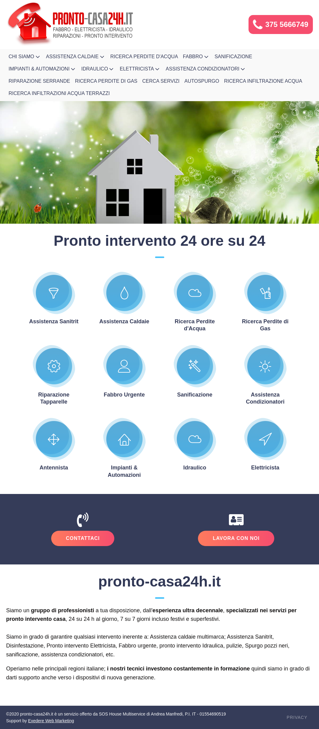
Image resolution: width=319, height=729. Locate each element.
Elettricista (140, 69)
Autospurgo (201, 81)
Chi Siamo (25, 56)
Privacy (297, 717)
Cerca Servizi (161, 81)
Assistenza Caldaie (75, 56)
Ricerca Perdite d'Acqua (144, 56)
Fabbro (196, 56)
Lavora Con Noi (236, 538)
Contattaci (83, 538)
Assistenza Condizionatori (206, 69)
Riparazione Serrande (39, 81)
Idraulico (98, 69)
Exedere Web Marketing (51, 720)
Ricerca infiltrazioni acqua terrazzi (59, 93)
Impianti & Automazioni (42, 69)
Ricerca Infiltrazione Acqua (263, 81)
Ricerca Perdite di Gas (106, 81)
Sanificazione (233, 56)
